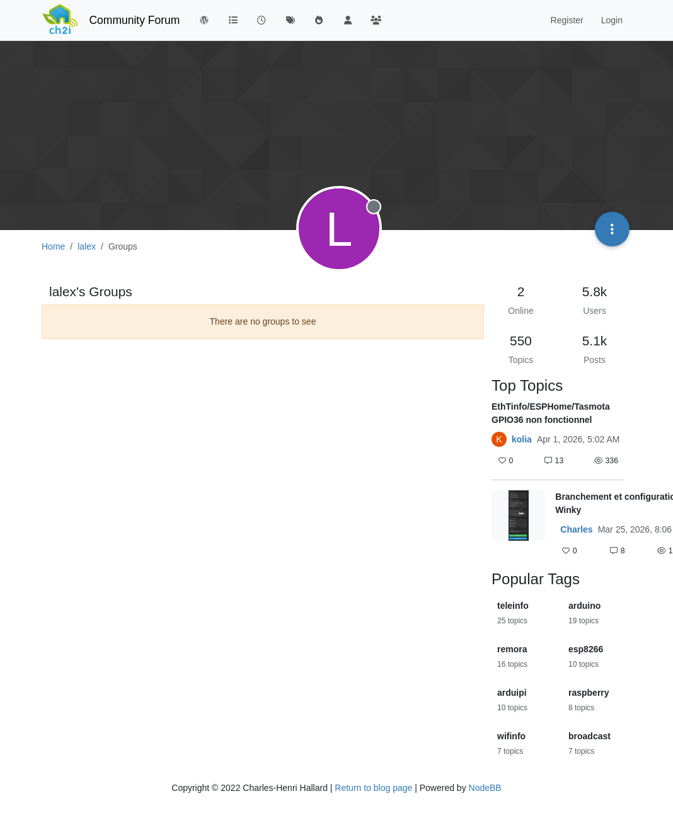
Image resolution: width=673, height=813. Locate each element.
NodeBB (485, 788)
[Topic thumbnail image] (518, 525)
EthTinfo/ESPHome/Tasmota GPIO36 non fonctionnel (551, 413)
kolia (522, 439)
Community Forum (134, 20)
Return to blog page (373, 788)
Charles (576, 529)
